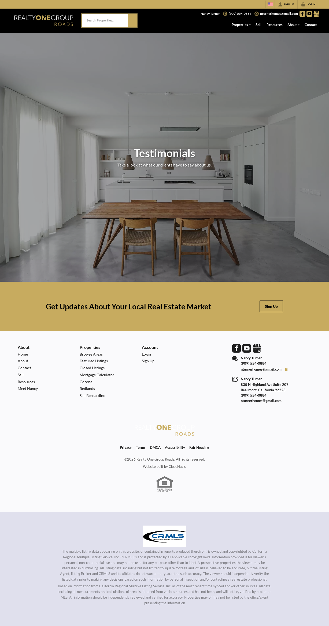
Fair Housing (199, 447)
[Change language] (270, 4)
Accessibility (175, 447)
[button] (132, 20)
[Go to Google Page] (316, 14)
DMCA (155, 447)
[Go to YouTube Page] (309, 14)
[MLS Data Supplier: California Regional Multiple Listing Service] (164, 536)
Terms (141, 447)
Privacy (126, 447)
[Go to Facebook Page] (302, 14)
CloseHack (177, 466)
